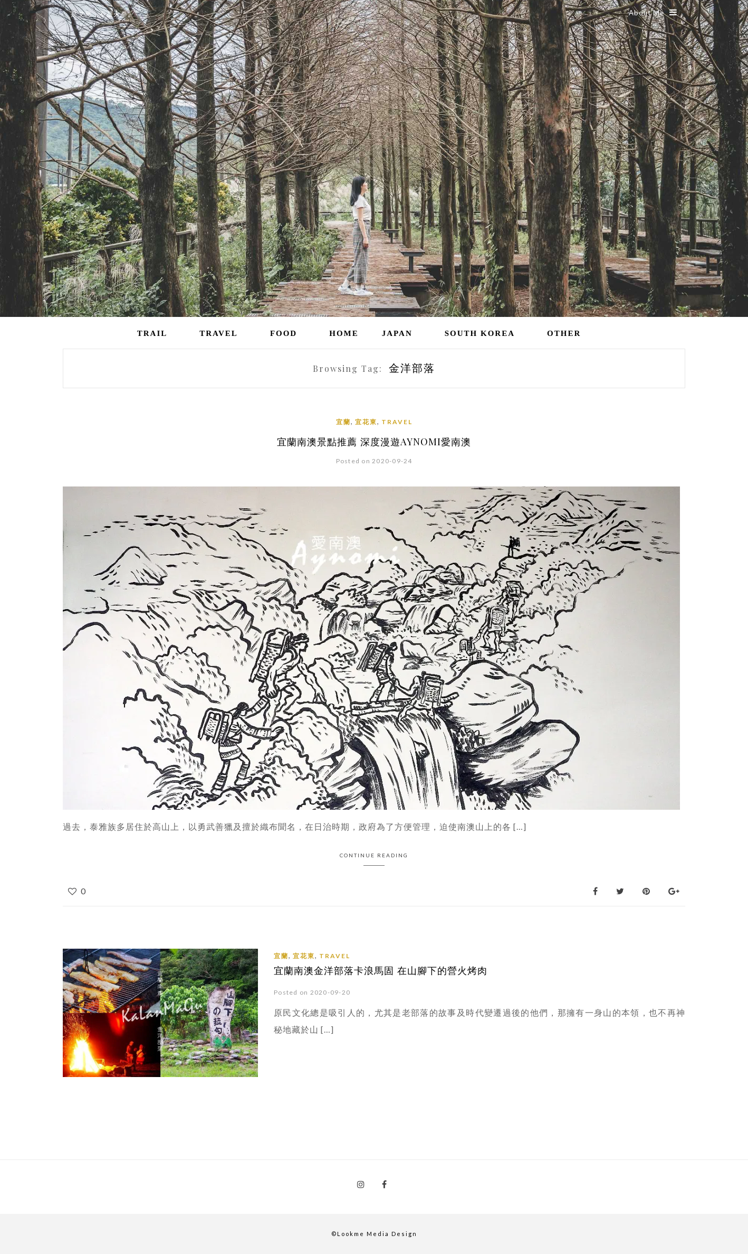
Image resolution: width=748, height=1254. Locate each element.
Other (564, 333)
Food (283, 333)
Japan (397, 333)
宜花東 (366, 422)
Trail (152, 333)
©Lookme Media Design (374, 1233)
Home (344, 333)
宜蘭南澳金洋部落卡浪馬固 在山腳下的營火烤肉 (380, 970)
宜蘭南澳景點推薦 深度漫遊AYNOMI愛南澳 (374, 441)
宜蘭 (343, 422)
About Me (653, 12)
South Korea (480, 333)
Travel (218, 333)
